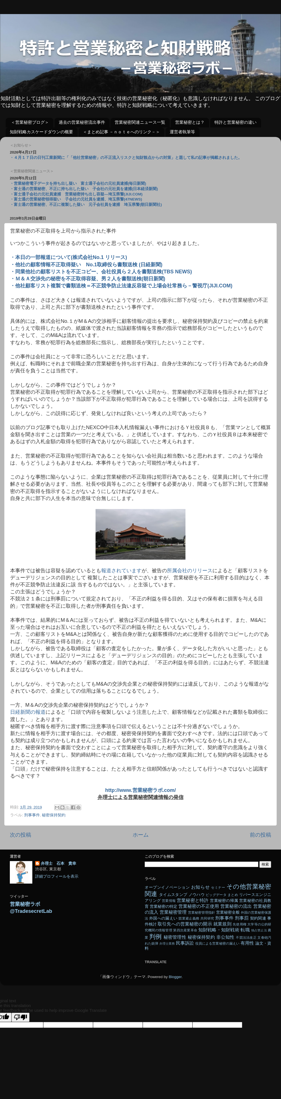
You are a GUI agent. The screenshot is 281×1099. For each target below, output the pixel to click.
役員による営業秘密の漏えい (217, 943)
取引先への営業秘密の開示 (185, 923)
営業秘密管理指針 (201, 913)
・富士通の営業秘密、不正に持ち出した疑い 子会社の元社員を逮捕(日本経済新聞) (84, 189)
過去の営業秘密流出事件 (82, 122)
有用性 (247, 942)
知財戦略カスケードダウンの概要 (41, 131)
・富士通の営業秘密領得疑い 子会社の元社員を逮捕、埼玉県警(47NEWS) (76, 199)
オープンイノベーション (167, 887)
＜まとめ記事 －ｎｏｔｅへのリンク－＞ (121, 131)
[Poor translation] (21, 1017)
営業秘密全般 (228, 912)
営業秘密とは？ (190, 122)
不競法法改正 (246, 938)
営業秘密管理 (173, 912)
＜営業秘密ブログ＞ (30, 122)
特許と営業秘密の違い (235, 122)
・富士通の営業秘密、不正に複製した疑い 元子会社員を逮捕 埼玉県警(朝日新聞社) (86, 204)
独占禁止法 (259, 930)
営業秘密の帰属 (224, 900)
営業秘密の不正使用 (198, 906)
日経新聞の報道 (28, 712)
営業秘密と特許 (193, 900)
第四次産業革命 (185, 930)
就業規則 (222, 923)
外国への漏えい (163, 918)
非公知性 (225, 937)
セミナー (218, 887)
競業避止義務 (188, 918)
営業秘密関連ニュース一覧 (140, 122)
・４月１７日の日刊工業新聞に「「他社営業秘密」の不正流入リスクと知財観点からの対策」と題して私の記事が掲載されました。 (126, 158)
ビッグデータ (216, 895)
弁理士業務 (167, 943)
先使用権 (239, 924)
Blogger (175, 977)
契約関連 (258, 918)
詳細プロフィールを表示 (56, 876)
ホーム (141, 835)
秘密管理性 (175, 937)
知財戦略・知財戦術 (218, 929)
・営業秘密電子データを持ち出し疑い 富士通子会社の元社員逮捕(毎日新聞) (78, 183)
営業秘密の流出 (236, 906)
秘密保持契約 (53, 815)
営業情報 (169, 901)
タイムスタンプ (173, 895)
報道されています (121, 570)
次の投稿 (20, 835)
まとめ (233, 895)
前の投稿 (260, 835)
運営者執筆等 (182, 131)
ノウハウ (197, 895)
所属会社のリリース (189, 570)
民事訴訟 (185, 942)
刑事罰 (242, 917)
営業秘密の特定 (163, 906)
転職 (245, 929)
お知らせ (200, 886)
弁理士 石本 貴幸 (58, 863)
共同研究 (207, 918)
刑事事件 (32, 815)
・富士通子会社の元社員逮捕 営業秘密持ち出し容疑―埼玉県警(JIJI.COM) (76, 194)
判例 (155, 936)
